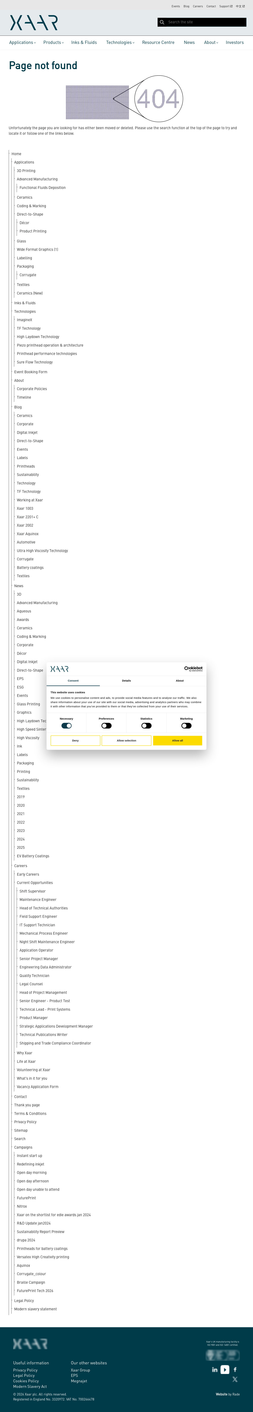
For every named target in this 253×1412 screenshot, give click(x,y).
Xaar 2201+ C (27, 517)
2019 (21, 797)
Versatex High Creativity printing (43, 1257)
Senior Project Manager (39, 959)
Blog (186, 6)
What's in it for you (32, 1079)
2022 (21, 822)
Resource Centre (158, 43)
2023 (21, 831)
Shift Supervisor (33, 891)
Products (52, 43)
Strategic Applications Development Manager (56, 1026)
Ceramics (24, 198)
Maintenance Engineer (38, 900)
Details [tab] (126, 680)
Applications (21, 43)
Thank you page (27, 1105)
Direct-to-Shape (30, 214)
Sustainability (28, 475)
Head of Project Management (43, 993)
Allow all (177, 740)
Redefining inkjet (30, 1164)
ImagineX (24, 320)
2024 (21, 839)
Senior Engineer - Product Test (45, 1001)
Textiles (23, 285)
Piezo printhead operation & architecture (50, 345)
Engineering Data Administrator (46, 967)
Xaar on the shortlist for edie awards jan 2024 (54, 1215)
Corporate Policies (32, 389)
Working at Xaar (30, 500)
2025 (21, 848)
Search (20, 1139)
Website (221, 1394)
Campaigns (23, 1148)
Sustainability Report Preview (40, 1232)
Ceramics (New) (30, 293)
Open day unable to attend (38, 1190)
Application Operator (36, 950)
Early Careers (28, 875)
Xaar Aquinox (28, 534)
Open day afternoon (33, 1181)
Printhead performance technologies (47, 354)
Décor (24, 223)
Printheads (26, 466)
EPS (74, 1376)
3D (19, 594)
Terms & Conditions (30, 1114)
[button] (162, 22)
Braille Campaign (31, 1283)
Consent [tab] (73, 680)
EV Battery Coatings (33, 856)
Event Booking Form (30, 372)
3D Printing (26, 171)
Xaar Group (80, 1370)
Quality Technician (34, 976)
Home (16, 154)
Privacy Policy (25, 1122)
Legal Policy (24, 1301)
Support (225, 6)
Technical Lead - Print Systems (45, 1010)
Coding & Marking (31, 206)
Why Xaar (24, 1053)
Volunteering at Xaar (33, 1070)
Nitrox (22, 1207)
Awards (23, 620)
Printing (23, 772)
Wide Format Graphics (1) (37, 250)
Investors (235, 43)
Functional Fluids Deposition (43, 188)
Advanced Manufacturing (37, 179)
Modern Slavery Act (30, 1387)
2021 (21, 814)
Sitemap (21, 1131)
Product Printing (33, 231)
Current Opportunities (35, 883)
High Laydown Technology (38, 337)
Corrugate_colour (31, 1274)
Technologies (119, 43)
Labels (22, 458)
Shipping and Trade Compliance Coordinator (55, 1043)
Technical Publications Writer (44, 1035)
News (189, 43)
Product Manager (34, 1018)
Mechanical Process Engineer (44, 934)
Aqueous (24, 611)
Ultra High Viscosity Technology (42, 551)
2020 (21, 806)
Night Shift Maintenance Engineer (47, 942)
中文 (240, 6)
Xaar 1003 (25, 509)
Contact (211, 6)
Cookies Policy (26, 1381)
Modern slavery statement (35, 1309)
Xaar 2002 (25, 525)
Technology (26, 483)
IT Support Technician (37, 925)
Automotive (26, 542)
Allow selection (126, 740)
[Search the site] (202, 22)
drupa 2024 (26, 1240)
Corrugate (28, 275)
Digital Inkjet (27, 433)
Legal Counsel (31, 984)
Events (176, 6)
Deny (75, 740)
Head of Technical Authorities (44, 908)
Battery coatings (30, 568)
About (210, 43)
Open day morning (32, 1173)
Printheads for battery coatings (42, 1249)
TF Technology (29, 329)
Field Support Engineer (38, 917)
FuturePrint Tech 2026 (35, 1291)
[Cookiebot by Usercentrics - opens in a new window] (187, 669)
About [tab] (180, 680)
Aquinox (23, 1266)
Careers (198, 6)
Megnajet (79, 1381)
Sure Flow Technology (35, 362)
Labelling (24, 258)
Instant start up (29, 1156)
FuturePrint (26, 1198)
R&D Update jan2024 (34, 1223)
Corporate (25, 424)
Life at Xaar (26, 1062)
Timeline (24, 398)
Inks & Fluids (84, 43)
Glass (21, 241)
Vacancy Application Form (37, 1087)
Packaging (25, 267)
